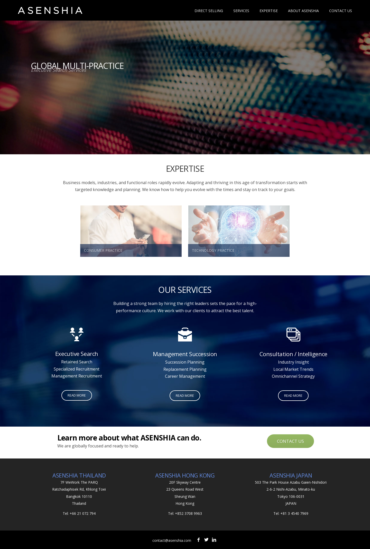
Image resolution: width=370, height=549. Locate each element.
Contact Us (340, 10)
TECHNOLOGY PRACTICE (213, 250)
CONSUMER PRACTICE (103, 250)
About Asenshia (303, 10)
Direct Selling (209, 10)
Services (241, 10)
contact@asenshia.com (171, 540)
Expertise (269, 10)
